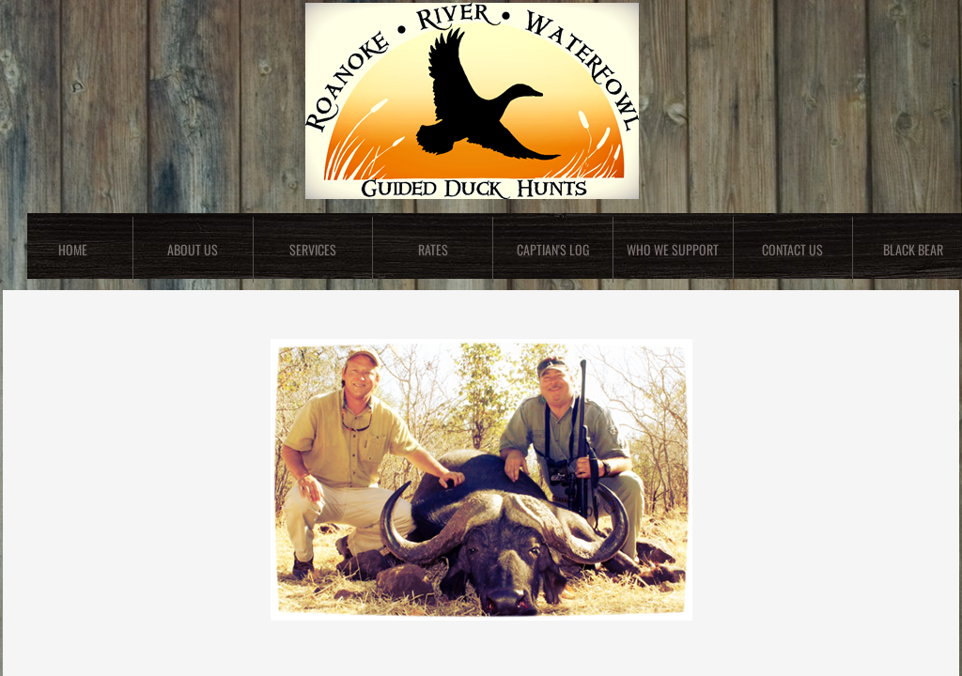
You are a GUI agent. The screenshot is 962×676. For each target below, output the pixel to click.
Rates (433, 249)
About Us (192, 249)
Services (312, 249)
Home (72, 249)
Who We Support (673, 249)
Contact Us (792, 249)
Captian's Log (553, 249)
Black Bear (913, 249)
